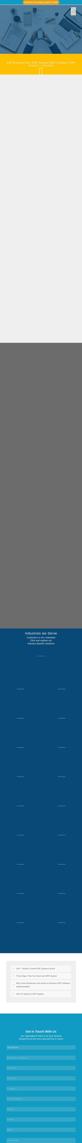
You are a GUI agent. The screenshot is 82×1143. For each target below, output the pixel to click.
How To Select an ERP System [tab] (28, 994)
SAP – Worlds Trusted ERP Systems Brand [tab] (33, 968)
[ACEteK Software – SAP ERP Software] (34, 11)
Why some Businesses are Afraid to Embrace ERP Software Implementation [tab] (41, 985)
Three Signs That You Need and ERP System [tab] (34, 976)
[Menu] (73, 11)
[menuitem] (73, 11)
